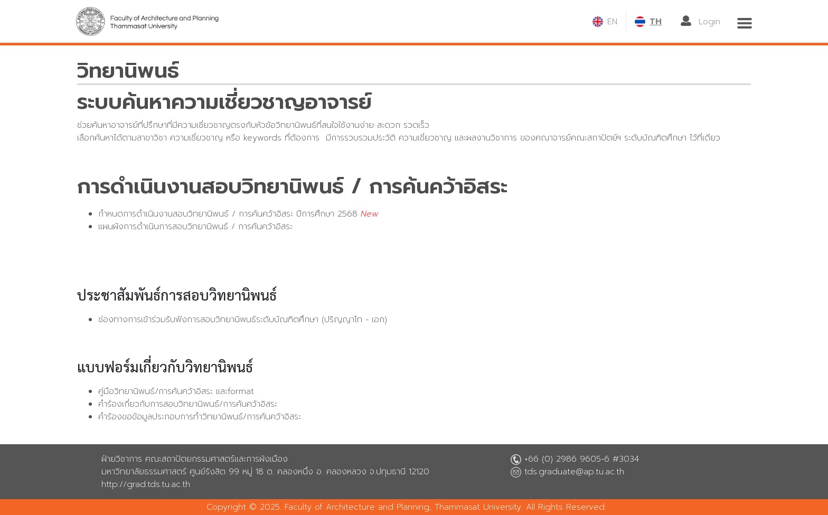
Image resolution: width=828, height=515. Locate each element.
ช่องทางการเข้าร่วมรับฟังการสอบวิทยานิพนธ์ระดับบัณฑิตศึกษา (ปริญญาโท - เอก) (242, 319)
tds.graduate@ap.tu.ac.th (574, 471)
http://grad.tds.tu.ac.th (145, 484)
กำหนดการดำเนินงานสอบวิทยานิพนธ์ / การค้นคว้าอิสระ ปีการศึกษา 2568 (227, 214)
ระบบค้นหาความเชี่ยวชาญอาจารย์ (224, 102)
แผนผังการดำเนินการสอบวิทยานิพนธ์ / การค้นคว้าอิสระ (195, 226)
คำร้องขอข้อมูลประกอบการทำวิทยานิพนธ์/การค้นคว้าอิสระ (199, 416)
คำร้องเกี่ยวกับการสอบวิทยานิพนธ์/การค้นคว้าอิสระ (187, 404)
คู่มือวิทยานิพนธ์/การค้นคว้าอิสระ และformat (176, 391)
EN (612, 21)
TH (656, 21)
